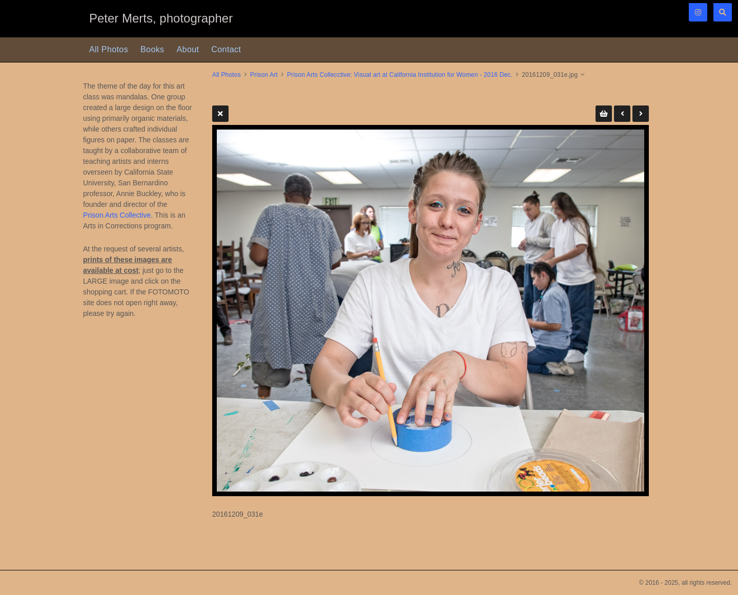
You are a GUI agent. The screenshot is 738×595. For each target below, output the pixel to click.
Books (152, 49)
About (188, 49)
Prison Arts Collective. (118, 215)
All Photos (108, 49)
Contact (226, 49)
